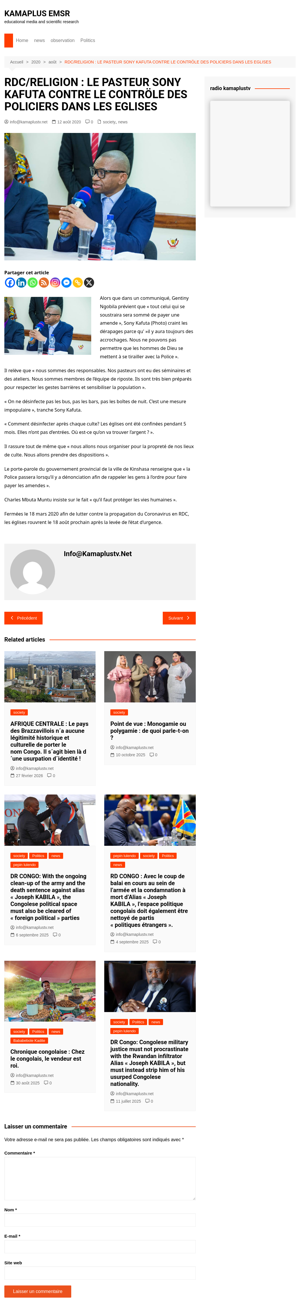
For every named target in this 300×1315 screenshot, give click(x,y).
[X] (89, 282)
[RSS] (44, 282)
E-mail (12, 1236)
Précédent (23, 618)
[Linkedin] (21, 282)
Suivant (179, 618)
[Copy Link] (78, 282)
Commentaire (19, 1152)
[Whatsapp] (33, 282)
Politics (88, 40)
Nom (10, 1209)
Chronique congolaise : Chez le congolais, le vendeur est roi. (47, 1058)
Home (22, 40)
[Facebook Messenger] (66, 282)
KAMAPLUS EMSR (37, 13)
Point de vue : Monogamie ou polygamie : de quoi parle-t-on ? (149, 730)
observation (63, 40)
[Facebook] (10, 282)
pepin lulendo (24, 865)
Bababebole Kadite (29, 1040)
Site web (13, 1262)
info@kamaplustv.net (25, 122)
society (109, 122)
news (39, 40)
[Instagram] (55, 282)
